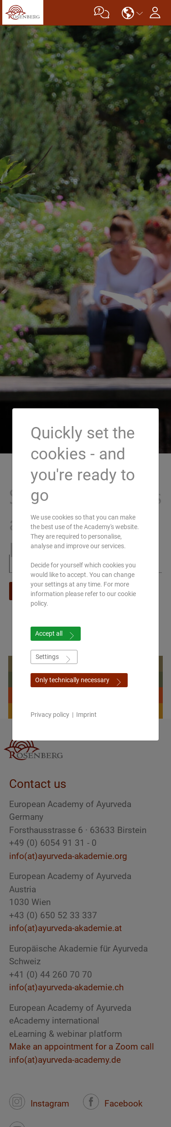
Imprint (86, 714)
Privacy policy (50, 714)
